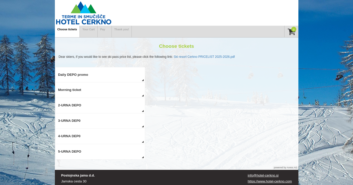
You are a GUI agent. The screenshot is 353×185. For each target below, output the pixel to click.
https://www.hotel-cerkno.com (270, 181)
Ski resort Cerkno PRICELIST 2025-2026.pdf (204, 57)
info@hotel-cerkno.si (263, 175)
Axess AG (292, 167)
